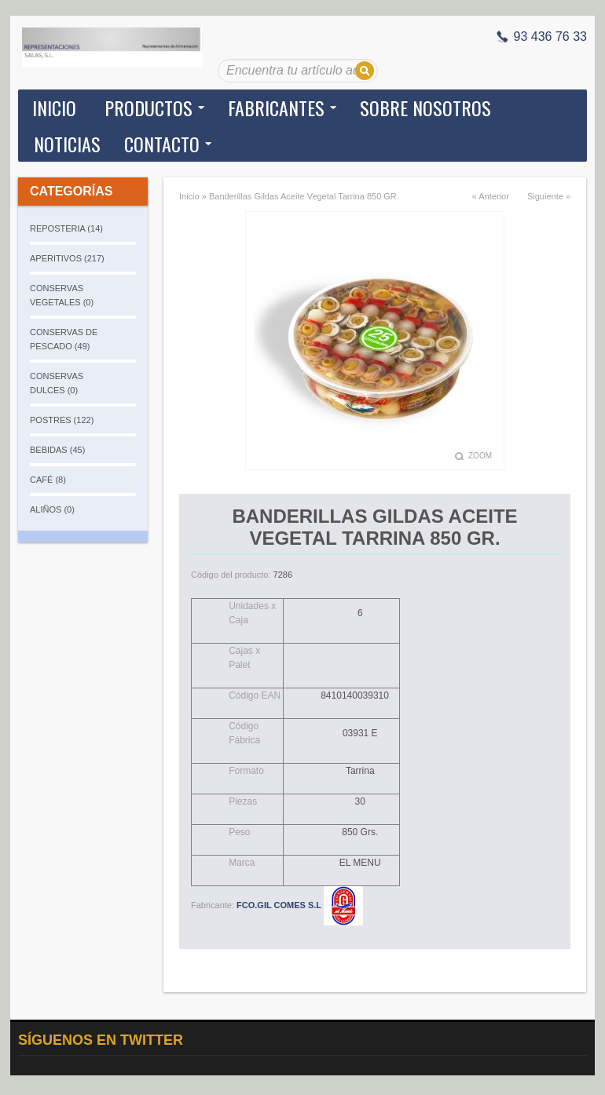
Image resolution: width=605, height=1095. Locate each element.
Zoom (480, 455)
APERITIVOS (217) (67, 258)
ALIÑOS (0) (52, 509)
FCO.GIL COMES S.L (299, 905)
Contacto (162, 144)
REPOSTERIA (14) (66, 228)
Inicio (54, 107)
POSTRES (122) (62, 420)
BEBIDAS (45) (57, 449)
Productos (148, 107)
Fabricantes (276, 107)
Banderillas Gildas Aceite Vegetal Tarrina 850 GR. (304, 196)
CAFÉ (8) (48, 479)
